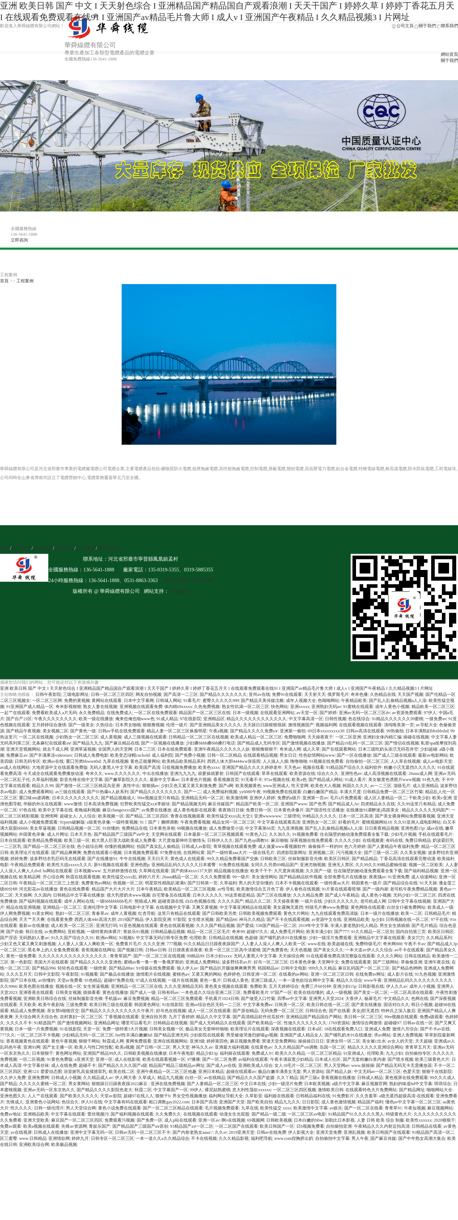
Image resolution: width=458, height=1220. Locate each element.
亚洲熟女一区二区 (319, 822)
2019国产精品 (130, 919)
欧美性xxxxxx (419, 1120)
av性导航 (226, 889)
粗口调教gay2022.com (169, 1101)
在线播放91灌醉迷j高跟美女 (373, 809)
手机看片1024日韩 (222, 998)
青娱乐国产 (99, 1126)
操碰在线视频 (416, 737)
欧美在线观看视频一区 (163, 1059)
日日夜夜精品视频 (382, 828)
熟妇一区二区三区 (72, 913)
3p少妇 (377, 919)
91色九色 (430, 779)
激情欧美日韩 (331, 1089)
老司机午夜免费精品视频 (413, 889)
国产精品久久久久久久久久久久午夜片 (117, 1010)
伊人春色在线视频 (303, 889)
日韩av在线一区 (418, 1022)
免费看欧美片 (256, 992)
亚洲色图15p (412, 828)
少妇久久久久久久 (341, 901)
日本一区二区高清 (355, 816)
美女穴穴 (415, 937)
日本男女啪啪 (128, 724)
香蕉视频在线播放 (338, 1077)
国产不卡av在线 (435, 1028)
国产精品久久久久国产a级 (122, 1065)
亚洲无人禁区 (341, 864)
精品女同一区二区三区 (233, 822)
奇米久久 (94, 773)
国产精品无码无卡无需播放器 (404, 1065)
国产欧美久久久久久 (79, 1095)
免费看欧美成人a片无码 (54, 712)
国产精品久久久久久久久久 (156, 791)
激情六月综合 (405, 1028)
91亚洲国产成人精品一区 (29, 706)
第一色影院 (21, 962)
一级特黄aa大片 (335, 882)
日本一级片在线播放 (379, 913)
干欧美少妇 (419, 797)
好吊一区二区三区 (271, 962)
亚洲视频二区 (321, 852)
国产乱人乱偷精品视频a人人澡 (398, 700)
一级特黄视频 (125, 822)
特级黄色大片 (398, 1114)
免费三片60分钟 (316, 986)
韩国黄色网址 (147, 1004)
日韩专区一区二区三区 (112, 1138)
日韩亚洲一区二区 (259, 974)
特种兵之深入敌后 (398, 1010)
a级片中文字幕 (346, 1083)
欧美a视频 (124, 1047)
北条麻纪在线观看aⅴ (51, 743)
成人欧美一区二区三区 (72, 925)
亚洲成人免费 (377, 1028)
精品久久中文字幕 (213, 1016)
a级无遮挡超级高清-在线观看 (406, 1095)
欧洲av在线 (53, 761)
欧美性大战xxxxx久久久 (69, 864)
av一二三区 (380, 785)
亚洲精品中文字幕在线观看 (379, 937)
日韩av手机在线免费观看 (121, 730)
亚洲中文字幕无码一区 (91, 1132)
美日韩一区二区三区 (363, 1016)
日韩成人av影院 (196, 846)
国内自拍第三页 (411, 931)
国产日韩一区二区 (153, 1047)
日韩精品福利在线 (313, 1095)
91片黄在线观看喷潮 (341, 889)
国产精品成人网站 (325, 779)
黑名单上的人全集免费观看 (53, 949)
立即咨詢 (19, 240)
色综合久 (70, 1101)
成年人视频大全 (301, 700)
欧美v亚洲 (442, 797)
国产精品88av (121, 968)
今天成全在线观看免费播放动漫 (53, 773)
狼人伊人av (187, 968)
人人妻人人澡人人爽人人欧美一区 (273, 943)
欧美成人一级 (440, 907)
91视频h (126, 937)
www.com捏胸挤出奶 (293, 1138)
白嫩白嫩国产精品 (320, 791)
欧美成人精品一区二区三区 (256, 737)
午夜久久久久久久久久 (55, 718)
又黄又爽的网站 (206, 974)
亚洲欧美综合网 (34, 1144)
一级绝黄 (98, 968)
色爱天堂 (411, 1071)
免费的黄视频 (77, 700)
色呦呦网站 (328, 700)
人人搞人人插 (275, 761)
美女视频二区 (55, 730)
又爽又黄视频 (205, 907)
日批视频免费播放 (179, 767)
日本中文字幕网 (139, 700)
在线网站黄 (194, 852)
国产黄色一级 (83, 730)
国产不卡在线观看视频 (288, 919)
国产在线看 (339, 1010)
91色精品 (93, 980)
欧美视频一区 (111, 816)
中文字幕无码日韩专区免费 (161, 937)
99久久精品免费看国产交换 (232, 858)
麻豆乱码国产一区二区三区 (364, 968)
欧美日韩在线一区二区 (328, 1004)
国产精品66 (226, 919)
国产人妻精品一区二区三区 (212, 1083)
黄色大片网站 (296, 913)
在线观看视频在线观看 (360, 724)
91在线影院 (172, 1004)
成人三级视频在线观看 (145, 737)
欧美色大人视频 (326, 785)
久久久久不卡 (19, 1022)
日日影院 (310, 1101)
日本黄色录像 (303, 962)
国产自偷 (14, 931)
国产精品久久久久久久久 (223, 694)
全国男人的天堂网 (115, 749)
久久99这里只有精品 (416, 803)
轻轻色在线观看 (73, 968)
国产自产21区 (19, 718)
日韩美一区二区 (289, 1004)
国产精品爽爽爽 (66, 852)
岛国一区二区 (332, 1047)
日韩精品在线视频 (226, 937)
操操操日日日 (311, 1041)
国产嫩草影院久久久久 (125, 779)
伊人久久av (396, 986)
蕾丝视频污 (98, 1114)
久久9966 (8, 986)
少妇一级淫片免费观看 (330, 937)
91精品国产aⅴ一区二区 (191, 1126)
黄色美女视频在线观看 (226, 986)
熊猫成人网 (145, 901)
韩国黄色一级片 (366, 882)
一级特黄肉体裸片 (104, 931)
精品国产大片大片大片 (113, 889)
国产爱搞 (245, 925)
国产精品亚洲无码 (171, 1035)
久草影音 (253, 1095)
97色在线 (27, 809)
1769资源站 (339, 1022)
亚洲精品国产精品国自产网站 (314, 1016)
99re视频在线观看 (401, 1016)
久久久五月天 (19, 974)
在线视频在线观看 (200, 1114)
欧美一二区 (411, 913)
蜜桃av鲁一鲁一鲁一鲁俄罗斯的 (154, 962)
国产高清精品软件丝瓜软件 (258, 1016)
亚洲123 (30, 1071)
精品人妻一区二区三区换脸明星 (177, 730)
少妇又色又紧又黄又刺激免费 (188, 785)
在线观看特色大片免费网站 (371, 1089)
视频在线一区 (68, 986)
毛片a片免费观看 (346, 797)
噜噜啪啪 (298, 761)
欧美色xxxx (209, 767)
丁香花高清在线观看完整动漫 (407, 858)
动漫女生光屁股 (234, 1114)
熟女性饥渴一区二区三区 (245, 706)
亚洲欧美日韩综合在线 (44, 998)
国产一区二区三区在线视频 (159, 955)
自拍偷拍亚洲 (339, 1126)
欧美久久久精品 (290, 1053)
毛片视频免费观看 (222, 1108)
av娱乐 (336, 1108)
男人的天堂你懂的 (256, 882)
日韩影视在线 (371, 986)
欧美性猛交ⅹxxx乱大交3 (229, 816)
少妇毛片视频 (403, 834)
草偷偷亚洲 (411, 962)
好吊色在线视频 (171, 1010)
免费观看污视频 (119, 1120)
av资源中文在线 (326, 919)
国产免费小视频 (190, 755)
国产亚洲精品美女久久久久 (215, 724)
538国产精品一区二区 (276, 925)
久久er (220, 1132)
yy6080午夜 (250, 791)
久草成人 (146, 1077)
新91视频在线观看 (111, 864)
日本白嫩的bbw (308, 1120)
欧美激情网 (237, 797)
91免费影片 (343, 1095)
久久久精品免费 (308, 895)
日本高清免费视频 (101, 803)
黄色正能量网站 (145, 761)
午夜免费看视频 (195, 822)
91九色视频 (425, 974)
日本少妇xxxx (219, 955)
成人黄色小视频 (376, 895)
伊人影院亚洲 (158, 919)
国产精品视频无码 (189, 803)
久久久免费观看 (215, 876)
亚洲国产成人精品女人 (301, 1035)
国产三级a (309, 1077)
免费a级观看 (431, 1016)
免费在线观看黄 (356, 962)
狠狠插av (150, 785)
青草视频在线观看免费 (234, 846)
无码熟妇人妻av (34, 937)
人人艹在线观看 (43, 1095)
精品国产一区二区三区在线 (204, 712)
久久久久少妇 (347, 840)
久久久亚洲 (154, 943)
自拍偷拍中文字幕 (332, 1138)
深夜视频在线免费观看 (311, 840)
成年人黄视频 (123, 913)
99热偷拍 (395, 730)
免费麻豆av (16, 755)
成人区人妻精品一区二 (385, 797)
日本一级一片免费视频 (36, 1028)
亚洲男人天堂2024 (326, 998)
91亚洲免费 (398, 876)
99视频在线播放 (192, 828)
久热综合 (104, 724)
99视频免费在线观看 (282, 791)
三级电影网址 (76, 694)
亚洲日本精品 (211, 1071)
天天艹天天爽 (32, 919)
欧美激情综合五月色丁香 (260, 889)
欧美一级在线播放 (96, 718)
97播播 (193, 1059)
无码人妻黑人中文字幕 (110, 767)
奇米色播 (359, 694)
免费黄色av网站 (96, 882)
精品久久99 (42, 785)
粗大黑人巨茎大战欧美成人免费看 (124, 840)
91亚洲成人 (354, 1053)
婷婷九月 (80, 1138)
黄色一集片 (210, 980)
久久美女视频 (413, 852)
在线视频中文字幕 (173, 907)
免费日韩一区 (259, 809)
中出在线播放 (155, 773)
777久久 (7, 1035)
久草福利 (228, 882)
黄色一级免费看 (21, 955)
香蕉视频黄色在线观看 (27, 1041)
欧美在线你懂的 (309, 992)
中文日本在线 (253, 1083)
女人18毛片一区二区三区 (298, 1065)
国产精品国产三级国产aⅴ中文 (122, 834)
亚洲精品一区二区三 (62, 907)
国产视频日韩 (130, 949)
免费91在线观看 (287, 694)
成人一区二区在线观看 (209, 1010)
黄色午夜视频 (64, 1041)
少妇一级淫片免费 (285, 1083)
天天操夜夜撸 (286, 901)
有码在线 (394, 840)
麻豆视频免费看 (245, 1041)
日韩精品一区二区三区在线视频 (199, 737)
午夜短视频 (414, 1108)
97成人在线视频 (151, 980)
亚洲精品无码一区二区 (202, 797)
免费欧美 (258, 986)
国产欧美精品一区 (264, 1022)
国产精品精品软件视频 (300, 876)
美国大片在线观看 (51, 962)
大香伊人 (353, 998)
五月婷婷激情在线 (120, 870)
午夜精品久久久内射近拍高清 (382, 1126)
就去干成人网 (55, 749)
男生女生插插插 (395, 925)
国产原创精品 (245, 1010)
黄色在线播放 (115, 992)
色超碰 (251, 937)
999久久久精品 (322, 968)
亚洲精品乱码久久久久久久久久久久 (418, 980)
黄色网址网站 (68, 1053)
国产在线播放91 (102, 858)
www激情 (73, 803)
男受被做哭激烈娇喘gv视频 (252, 1035)
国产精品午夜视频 (23, 730)
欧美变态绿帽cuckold (130, 755)
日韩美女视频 (68, 992)
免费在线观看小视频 (102, 852)
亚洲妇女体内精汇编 (382, 737)
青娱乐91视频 (136, 931)
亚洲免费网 (38, 1077)
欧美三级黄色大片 (432, 1059)
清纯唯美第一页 (399, 724)
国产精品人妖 (339, 1071)
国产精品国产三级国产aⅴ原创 (140, 1126)
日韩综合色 (316, 1010)
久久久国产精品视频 (215, 925)
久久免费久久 (168, 1114)
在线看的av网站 (293, 974)
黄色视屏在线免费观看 (406, 1077)
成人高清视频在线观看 (385, 773)
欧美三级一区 (77, 840)
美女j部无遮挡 (365, 1010)
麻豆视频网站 (440, 1108)
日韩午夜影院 (48, 694)
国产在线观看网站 (339, 749)
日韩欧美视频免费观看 (260, 913)
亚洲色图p (140, 864)
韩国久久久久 (355, 785)
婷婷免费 (19, 858)
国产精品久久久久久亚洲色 (96, 962)
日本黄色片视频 (196, 779)
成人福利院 (162, 755)
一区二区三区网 (47, 700)
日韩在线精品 (417, 955)
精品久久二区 (258, 901)
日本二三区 (145, 749)
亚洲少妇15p (344, 986)
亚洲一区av (208, 1120)
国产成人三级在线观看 (394, 755)
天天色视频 (301, 949)
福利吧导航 (261, 1138)
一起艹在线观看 (15, 712)
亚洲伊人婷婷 (262, 797)
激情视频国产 (301, 724)
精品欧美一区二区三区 (432, 706)
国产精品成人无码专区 (258, 743)
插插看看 (91, 992)
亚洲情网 (49, 816)
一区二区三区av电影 (307, 1114)
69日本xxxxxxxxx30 (326, 730)
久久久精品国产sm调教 (296, 1047)
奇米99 (238, 931)
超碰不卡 (87, 1065)
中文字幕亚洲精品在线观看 (245, 907)
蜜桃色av (180, 974)
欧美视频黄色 (248, 785)
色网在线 (419, 998)
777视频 (174, 943)
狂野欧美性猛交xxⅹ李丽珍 (145, 803)
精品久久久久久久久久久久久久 (256, 718)
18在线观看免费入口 (343, 1028)
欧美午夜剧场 (51, 1004)
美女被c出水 (373, 1041)
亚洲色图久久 (13, 1095)
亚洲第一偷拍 (293, 730)
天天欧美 (27, 1004)
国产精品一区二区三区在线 (49, 846)
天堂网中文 (328, 962)
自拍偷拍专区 (418, 1053)
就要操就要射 (211, 773)
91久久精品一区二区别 (372, 931)
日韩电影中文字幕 (137, 907)
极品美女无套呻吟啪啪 (206, 1028)
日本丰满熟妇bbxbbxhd (426, 730)
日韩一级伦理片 (49, 1108)
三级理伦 (292, 816)
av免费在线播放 (156, 809)
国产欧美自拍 (260, 1101)
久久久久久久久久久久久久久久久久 (73, 955)
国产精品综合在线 (400, 882)
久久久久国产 (230, 901)
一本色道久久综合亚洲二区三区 (211, 992)
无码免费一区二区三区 (281, 1010)
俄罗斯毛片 (338, 694)
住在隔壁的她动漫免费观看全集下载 (354, 834)
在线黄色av (261, 1047)
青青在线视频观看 (187, 816)
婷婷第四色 (217, 1041)
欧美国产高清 (147, 767)
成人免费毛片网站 (287, 931)
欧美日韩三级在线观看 (110, 1004)
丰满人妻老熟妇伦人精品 (353, 925)
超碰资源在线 (171, 901)
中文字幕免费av (258, 1004)
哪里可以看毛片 (136, 1022)
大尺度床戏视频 (289, 870)
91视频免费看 (305, 834)
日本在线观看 (13, 840)
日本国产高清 (204, 1101)
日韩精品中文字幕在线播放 (78, 895)
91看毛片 (191, 700)
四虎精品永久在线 (378, 803)
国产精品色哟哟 (407, 968)
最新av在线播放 (34, 925)
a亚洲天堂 (83, 1059)
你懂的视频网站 (119, 846)
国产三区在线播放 (274, 895)
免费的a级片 (289, 797)
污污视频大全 (349, 852)
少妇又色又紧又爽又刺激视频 (28, 943)
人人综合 (87, 816)
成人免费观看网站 (36, 791)
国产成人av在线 (221, 1065)
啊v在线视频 (233, 1120)
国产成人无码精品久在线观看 (217, 1022)
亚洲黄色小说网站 (42, 1101)
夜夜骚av (377, 876)
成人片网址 (57, 834)
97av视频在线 (277, 779)
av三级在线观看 (70, 791)
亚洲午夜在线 (437, 962)
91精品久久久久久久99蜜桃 (397, 718)
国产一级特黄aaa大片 (227, 852)
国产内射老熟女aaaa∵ (192, 1132)
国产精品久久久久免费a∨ (254, 730)
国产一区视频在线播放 (162, 743)
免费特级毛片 (368, 943)
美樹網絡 (179, 591)
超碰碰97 (392, 1022)
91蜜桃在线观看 (358, 706)
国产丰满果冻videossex (50, 755)
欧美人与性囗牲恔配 (93, 1047)
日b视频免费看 (310, 1126)
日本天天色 (81, 834)
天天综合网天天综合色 (36, 1016)
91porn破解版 (72, 822)
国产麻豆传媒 (383, 1138)
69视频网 (255, 1120)
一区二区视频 (32, 1059)
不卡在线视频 (204, 1138)
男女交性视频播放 (189, 1095)
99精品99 (195, 955)
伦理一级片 (176, 724)
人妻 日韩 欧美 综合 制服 (380, 1120)
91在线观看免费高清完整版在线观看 (340, 955)
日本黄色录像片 (289, 809)
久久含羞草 (366, 1095)
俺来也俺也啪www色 (135, 718)
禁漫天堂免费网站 (279, 1041)
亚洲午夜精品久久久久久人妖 (222, 749)
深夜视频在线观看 (288, 1028)
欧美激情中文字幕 (310, 1108)
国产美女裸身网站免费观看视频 (405, 816)
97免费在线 (170, 852)
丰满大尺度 (350, 791)
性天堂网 (299, 785)
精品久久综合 (349, 980)
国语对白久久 (396, 1004)
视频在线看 (313, 767)
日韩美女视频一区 (166, 1028)
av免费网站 (54, 931)
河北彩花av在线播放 (38, 889)
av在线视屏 (20, 1132)
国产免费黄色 (275, 949)
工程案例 (25, 280)
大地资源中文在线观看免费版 (60, 767)
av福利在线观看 (253, 1059)
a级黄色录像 (98, 822)
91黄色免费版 (60, 1059)
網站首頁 (449, 54)
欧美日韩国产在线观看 (388, 1132)
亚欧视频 (76, 931)
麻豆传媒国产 (221, 803)
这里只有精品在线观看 (178, 913)
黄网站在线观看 (107, 700)
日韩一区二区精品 (224, 755)
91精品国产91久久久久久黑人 (356, 1114)
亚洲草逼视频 (83, 749)
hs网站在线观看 (57, 870)
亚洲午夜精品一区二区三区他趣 (166, 1071)
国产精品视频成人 (118, 797)
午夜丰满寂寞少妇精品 (291, 1059)
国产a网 (226, 785)
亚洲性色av (351, 773)
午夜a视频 (218, 730)
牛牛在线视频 (132, 858)
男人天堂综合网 (81, 1108)
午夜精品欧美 (354, 700)
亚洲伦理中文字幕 (100, 907)
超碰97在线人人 (138, 1095)
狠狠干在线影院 (437, 1071)
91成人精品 (167, 718)
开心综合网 (53, 876)
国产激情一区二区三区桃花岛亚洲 (88, 785)
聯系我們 (447, 25)
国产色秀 (317, 803)
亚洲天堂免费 (329, 1132)
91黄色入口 (256, 834)
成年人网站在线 (79, 901)
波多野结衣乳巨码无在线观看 (58, 858)
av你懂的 (46, 980)
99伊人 (196, 1089)
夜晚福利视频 (87, 809)
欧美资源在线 (302, 773)
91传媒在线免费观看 (155, 968)
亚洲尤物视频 (313, 864)
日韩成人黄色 (236, 980)
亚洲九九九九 (183, 773)
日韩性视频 (335, 718)
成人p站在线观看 (180, 1120)
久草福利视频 (45, 779)
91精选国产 (44, 1022)
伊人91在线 (91, 1101)
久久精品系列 (439, 937)
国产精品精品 (364, 858)
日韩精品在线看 (426, 1126)
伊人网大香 (125, 1077)
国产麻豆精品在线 (122, 743)
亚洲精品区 (214, 718)
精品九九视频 (170, 1077)
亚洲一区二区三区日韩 (332, 974)
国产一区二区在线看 (363, 1108)
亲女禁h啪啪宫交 (63, 1010)
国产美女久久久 (328, 949)
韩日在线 (34, 931)
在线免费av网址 (370, 974)
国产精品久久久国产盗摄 (250, 1077)
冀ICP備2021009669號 (189, 580)
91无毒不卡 (251, 779)
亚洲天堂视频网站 (23, 749)
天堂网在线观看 (166, 834)
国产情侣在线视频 (402, 743)
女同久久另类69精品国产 (274, 864)
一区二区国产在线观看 (236, 1126)
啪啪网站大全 (439, 1089)
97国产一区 (281, 992)
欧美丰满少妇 (319, 931)
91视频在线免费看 (326, 761)
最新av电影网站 (433, 755)
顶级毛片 (401, 785)
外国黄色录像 (32, 834)
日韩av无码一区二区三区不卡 (142, 1132)
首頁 (4, 280)
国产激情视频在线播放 (303, 743)
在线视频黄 (373, 840)
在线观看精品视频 (260, 755)
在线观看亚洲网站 (277, 712)
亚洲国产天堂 (232, 1101)
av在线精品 (214, 1077)
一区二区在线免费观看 (155, 712)
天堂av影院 (110, 1095)
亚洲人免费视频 (408, 1035)
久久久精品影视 (234, 1138)
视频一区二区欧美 (426, 864)
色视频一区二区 (128, 882)
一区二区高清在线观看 (411, 992)
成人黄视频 (111, 737)
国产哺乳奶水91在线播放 (283, 937)
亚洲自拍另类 (154, 1016)
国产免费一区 (149, 1120)
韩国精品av (268, 968)
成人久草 (311, 749)
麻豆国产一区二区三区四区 (77, 1120)
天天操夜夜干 (320, 737)
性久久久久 (21, 1108)
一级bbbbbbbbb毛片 (114, 901)
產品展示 (64, 548)
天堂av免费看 (70, 980)
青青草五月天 (418, 1047)
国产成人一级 (143, 992)
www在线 (317, 943)
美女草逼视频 (42, 828)
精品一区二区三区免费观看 (177, 998)
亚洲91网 (31, 1047)
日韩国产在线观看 (242, 773)
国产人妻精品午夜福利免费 (393, 846)
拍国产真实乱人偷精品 (158, 846)
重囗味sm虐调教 (34, 797)
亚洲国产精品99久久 (102, 1053)
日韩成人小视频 (66, 1077)
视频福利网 (326, 724)
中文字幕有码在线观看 (125, 1101)
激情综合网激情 (367, 1022)
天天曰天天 (158, 858)
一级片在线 (311, 901)
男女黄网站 (79, 1083)
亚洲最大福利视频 (232, 1047)
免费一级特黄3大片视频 (124, 1028)
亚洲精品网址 (107, 1022)
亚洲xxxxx (300, 706)
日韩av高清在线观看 (365, 730)
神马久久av (202, 1047)
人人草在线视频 (405, 761)
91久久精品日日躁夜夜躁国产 (211, 943)
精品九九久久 (287, 1101)
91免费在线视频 (234, 864)
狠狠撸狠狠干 (264, 749)
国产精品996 (43, 968)
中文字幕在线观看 (68, 1114)
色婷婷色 (231, 974)
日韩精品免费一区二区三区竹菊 (393, 791)
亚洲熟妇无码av (326, 706)
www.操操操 (362, 1065)
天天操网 (23, 895)
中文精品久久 (396, 998)
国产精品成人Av (343, 803)
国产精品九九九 (88, 743)
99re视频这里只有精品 (158, 797)
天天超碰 (423, 1041)
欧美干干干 (261, 870)
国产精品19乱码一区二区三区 (355, 743)
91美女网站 (42, 913)
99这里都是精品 (240, 895)
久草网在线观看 (154, 870)
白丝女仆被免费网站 (406, 907)
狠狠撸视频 (153, 724)
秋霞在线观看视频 (83, 876)
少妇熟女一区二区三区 (76, 737)
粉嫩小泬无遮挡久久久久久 (409, 767)
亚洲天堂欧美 (36, 1120)
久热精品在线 (383, 694)
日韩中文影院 (47, 974)
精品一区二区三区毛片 (208, 931)
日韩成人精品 (370, 1077)
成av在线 (435, 828)
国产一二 (192, 791)
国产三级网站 (386, 962)
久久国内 (42, 895)
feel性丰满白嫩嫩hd (133, 1035)
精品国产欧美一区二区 (257, 803)
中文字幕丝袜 (36, 1065)
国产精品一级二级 (269, 1114)
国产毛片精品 (424, 925)
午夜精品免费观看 (27, 864)
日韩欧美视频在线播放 (145, 1053)
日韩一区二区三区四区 (112, 694)
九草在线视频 (115, 761)
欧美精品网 (29, 876)
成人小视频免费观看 (38, 822)
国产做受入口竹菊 (258, 998)
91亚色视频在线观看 (138, 925)
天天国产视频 (410, 694)
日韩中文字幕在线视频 (409, 901)
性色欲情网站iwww (317, 755)
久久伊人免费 (13, 1077)
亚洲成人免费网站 (202, 962)
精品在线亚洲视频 (23, 907)
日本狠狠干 (42, 1053)
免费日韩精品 (418, 840)
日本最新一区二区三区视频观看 (214, 834)
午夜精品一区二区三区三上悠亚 (49, 882)
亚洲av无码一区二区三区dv (364, 712)
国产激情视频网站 (74, 1022)
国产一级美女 (81, 724)
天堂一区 (91, 1028)
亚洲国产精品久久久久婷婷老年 (252, 767)
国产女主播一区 (58, 1047)
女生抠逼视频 (96, 986)
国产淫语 (8, 937)
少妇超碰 (428, 749)
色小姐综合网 (90, 846)
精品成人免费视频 (27, 1010)
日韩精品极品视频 (168, 931)
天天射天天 (315, 694)
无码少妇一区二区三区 (414, 895)
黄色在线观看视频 (177, 925)
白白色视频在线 (200, 901)
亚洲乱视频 (354, 1132)
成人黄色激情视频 (338, 1101)
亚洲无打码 (106, 925)
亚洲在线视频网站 (170, 1041)
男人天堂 (181, 1047)
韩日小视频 (422, 1004)
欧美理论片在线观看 (29, 852)
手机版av (112, 998)
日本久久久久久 (208, 895)
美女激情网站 (264, 876)
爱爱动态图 (51, 1071)
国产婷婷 (328, 712)
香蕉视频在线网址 (98, 949)
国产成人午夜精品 (342, 895)
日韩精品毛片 (437, 913)
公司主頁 (402, 25)
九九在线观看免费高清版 (334, 913)
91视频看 (89, 974)
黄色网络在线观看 (368, 907)
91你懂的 (111, 828)
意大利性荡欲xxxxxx (251, 1089)
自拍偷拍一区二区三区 (367, 761)
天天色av (292, 767)
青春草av (100, 913)
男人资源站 (313, 1071)
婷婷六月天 (149, 876)
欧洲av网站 (106, 937)
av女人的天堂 (400, 1041)
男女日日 (288, 755)
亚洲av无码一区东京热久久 (48, 1089)
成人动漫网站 (424, 876)
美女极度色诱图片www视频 (394, 779)
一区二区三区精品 (324, 1053)
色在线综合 (359, 718)
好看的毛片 (349, 822)
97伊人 (430, 712)
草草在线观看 (274, 773)
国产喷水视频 (400, 1059)
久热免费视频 (207, 706)
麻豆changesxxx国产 (121, 809)
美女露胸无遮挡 (288, 907)
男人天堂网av (336, 1065)
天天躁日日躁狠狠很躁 (264, 724)
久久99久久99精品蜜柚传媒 (381, 864)
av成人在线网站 (15, 767)
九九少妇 (394, 1053)
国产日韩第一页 (202, 882)
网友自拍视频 (148, 694)
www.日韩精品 (32, 1138)
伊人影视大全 (301, 1132)
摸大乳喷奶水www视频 (128, 895)
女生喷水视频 (201, 919)
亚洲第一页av (315, 797)
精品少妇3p (207, 1053)
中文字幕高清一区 (306, 718)
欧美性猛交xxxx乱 (119, 876)
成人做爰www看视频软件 (282, 846)
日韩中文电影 (294, 968)
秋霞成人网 (113, 1041)
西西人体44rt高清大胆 (95, 919)
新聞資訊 (43, 548)
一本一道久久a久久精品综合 (162, 1138)
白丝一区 (193, 1077)
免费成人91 (262, 1053)
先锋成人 (14, 1101)
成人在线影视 (127, 1059)
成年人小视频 (422, 986)
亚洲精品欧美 (356, 919)
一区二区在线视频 (36, 737)
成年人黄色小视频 (392, 706)
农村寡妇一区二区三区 (81, 1016)
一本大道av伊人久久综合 (368, 949)
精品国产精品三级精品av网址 (176, 1065)
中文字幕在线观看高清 (278, 822)
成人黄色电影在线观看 (194, 809)
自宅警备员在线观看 (171, 895)
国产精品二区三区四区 (147, 816)
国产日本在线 (23, 980)
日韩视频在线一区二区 (407, 919)
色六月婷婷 (355, 846)
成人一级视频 (339, 992)
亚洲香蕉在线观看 (36, 992)
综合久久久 (327, 773)
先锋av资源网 (74, 1126)
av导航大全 (426, 724)
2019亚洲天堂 (241, 1132)
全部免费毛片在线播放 (345, 876)
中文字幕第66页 (260, 828)
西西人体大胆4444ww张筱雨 (233, 761)
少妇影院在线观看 (207, 1035)
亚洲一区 (104, 1059)
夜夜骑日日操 (231, 809)
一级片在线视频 (183, 980)
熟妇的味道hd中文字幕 (410, 1083)
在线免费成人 (119, 712)
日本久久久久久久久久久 (75, 797)
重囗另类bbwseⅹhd (83, 761)
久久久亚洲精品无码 (183, 986)
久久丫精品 (287, 1077)
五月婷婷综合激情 (49, 724)
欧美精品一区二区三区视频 (189, 889)
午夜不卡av (414, 943)
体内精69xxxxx (178, 706)
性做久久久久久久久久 (305, 1022)
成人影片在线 (400, 974)
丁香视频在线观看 (121, 1016)
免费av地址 (10, 1114)
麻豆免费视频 (136, 998)
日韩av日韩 (155, 949)
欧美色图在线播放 (36, 986)
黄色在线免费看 (74, 889)
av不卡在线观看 (409, 949)
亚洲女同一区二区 (343, 1041)
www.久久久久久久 (122, 773)
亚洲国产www (294, 803)
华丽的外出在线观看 (42, 803)
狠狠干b (162, 1095)
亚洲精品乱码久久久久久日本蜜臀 (184, 864)
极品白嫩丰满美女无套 (279, 1071)
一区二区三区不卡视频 (38, 1035)
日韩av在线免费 (271, 1132)
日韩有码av (168, 992)
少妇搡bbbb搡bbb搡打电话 (210, 743)
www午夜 (373, 980)
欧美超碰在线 (340, 943)
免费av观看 (10, 1126)
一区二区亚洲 (348, 737)
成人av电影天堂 (437, 761)
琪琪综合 (442, 1083)
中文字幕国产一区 (171, 1089)
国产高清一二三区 (181, 694)
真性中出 (131, 785)
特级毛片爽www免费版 (327, 907)
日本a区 (314, 1028)
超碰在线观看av (241, 1071)
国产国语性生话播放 (325, 809)
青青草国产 (120, 955)
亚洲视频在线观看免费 (141, 706)
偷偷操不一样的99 (325, 846)
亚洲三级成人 (264, 980)
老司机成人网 (373, 901)
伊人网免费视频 (15, 913)
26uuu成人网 (420, 773)
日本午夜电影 (181, 1053)
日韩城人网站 (168, 700)
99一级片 (240, 876)
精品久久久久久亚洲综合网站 (375, 1047)
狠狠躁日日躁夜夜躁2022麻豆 (120, 1083)
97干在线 (439, 919)
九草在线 (249, 1108)
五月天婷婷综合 (284, 986)
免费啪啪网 (295, 737)
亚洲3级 (197, 1041)
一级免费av (435, 718)
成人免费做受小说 (226, 828)
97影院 (179, 919)
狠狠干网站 (89, 1041)
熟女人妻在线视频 (100, 706)
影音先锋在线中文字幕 (81, 779)
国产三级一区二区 (381, 852)
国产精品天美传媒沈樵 (262, 700)
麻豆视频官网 (374, 1083)
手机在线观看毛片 (435, 834)
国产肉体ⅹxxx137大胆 (191, 870)
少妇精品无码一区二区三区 (87, 1035)
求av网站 (382, 1035)
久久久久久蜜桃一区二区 (42, 1083)
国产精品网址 (412, 1089)
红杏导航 (146, 913)
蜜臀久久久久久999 (221, 700)
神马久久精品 (252, 919)
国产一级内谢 (375, 889)
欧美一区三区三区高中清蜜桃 (232, 949)
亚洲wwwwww (267, 816)
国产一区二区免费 (219, 1059)
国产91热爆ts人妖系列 (107, 791)
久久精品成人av (98, 1077)
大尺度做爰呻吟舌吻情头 (181, 840)
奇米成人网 (290, 749)
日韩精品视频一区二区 (79, 828)
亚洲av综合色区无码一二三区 (213, 1004)
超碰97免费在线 (119, 980)
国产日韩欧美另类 (219, 913)
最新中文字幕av (164, 779)
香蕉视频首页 (226, 779)
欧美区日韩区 (337, 858)
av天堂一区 (307, 712)
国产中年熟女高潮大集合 (421, 1138)
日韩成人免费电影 (91, 755)
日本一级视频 (245, 712)
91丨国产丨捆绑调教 (159, 822)
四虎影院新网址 (292, 852)
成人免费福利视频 (220, 791)
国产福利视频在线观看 (40, 901)
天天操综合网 (291, 955)
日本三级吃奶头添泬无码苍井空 (388, 749)
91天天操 (428, 882)
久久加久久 (280, 834)
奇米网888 (392, 943)
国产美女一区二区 (371, 992)
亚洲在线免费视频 (168, 1083)
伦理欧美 (197, 937)
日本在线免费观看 (174, 749)
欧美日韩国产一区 (277, 1126)
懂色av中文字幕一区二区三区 (413, 1101)
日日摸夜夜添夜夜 (185, 949)
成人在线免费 (64, 1065)
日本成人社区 (328, 1059)
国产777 (341, 931)
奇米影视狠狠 (68, 706)
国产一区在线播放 (354, 755)
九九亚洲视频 (290, 828)
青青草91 (393, 1108)
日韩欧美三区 (273, 858)
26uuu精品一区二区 (180, 876)
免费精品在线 (134, 828)
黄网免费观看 (138, 1041)
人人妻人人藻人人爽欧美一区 (85, 943)
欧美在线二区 (122, 1071)
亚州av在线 (259, 694)
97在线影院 (190, 718)
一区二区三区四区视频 (294, 1089)
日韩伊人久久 (220, 840)
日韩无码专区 (27, 761)
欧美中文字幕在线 (55, 809)
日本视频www (87, 870)
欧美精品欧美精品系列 (183, 761)
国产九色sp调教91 (252, 840)
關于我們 (425, 25)
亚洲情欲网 (59, 1138)
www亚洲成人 (276, 785)
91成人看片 (355, 779)
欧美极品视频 (64, 1144)
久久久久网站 (390, 955)
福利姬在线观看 (235, 1053)
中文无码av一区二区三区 (377, 1071)
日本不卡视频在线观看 (296, 882)
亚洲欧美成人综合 (255, 1065)
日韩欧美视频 (279, 1120)
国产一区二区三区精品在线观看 (173, 1108)
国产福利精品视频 (421, 870)
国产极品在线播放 (117, 974)
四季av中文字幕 (292, 998)
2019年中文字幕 (313, 925)
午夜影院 (70, 974)
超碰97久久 (257, 931)
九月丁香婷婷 (181, 1016)
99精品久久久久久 (319, 816)
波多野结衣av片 (237, 962)
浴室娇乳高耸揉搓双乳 (85, 1071)
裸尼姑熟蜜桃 (217, 1089)
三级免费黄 (76, 1004)
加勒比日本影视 (340, 1120)
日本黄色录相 (162, 828)
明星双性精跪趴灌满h (165, 882)
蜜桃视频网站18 (377, 822)
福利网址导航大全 (226, 1095)
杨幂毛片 (372, 998)
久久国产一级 (318, 870)
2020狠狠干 (444, 1120)
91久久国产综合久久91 (72, 937)
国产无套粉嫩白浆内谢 (364, 1059)
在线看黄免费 (60, 919)
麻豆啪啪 (279, 840)
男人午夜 (360, 1138)
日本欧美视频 (317, 1083)
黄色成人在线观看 (187, 858)
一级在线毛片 (261, 852)
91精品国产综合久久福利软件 (354, 767)
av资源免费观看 (407, 712)
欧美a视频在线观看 (41, 1126)
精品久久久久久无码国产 (425, 809)
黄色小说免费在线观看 (119, 1108)
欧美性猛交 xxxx (275, 1108)
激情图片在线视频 (153, 974)
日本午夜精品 (149, 889)
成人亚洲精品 (425, 785)
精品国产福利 (370, 1101)
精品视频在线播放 (231, 870)
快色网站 (279, 706)
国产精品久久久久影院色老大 (104, 1089)
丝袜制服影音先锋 (305, 858)
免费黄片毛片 (128, 943)
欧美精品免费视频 (45, 840)
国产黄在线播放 (366, 1004)
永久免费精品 (91, 712)
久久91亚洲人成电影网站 (417, 822)
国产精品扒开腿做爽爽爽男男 (228, 968)
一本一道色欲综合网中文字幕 (306, 980)
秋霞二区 (143, 1089)
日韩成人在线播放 (51, 1132)
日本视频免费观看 (141, 852)
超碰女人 (68, 816)
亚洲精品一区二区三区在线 (136, 986)
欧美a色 (299, 779)
